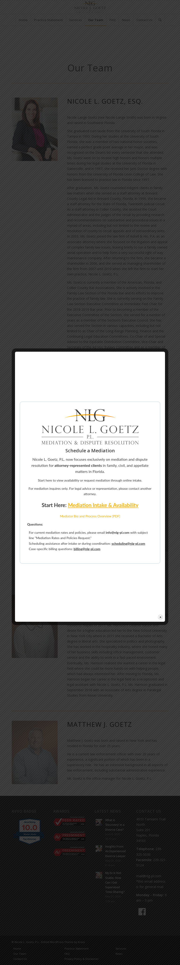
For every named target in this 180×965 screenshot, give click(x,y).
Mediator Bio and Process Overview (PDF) (90, 516)
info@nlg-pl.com (117, 532)
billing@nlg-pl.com (87, 549)
